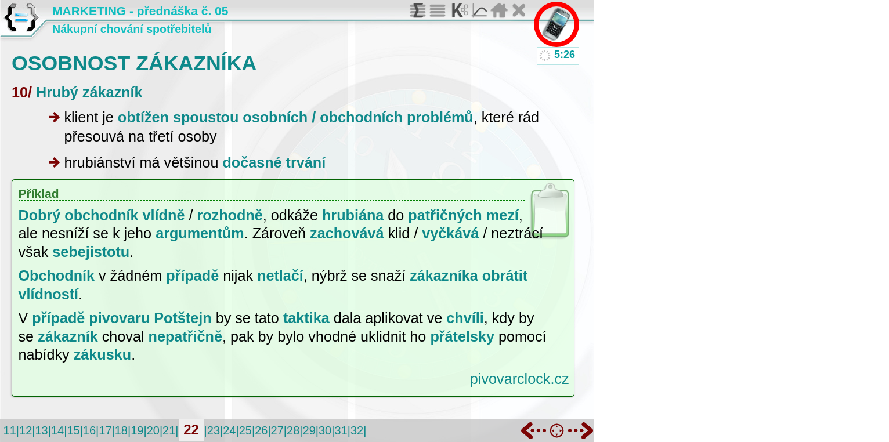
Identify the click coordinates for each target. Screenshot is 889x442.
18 (121, 430)
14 (57, 430)
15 (73, 430)
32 (356, 430)
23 (213, 430)
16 (89, 430)
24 (229, 430)
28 (293, 430)
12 (25, 430)
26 (261, 430)
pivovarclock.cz (519, 379)
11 (9, 430)
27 (277, 430)
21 (168, 430)
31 (340, 430)
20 (153, 430)
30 (325, 430)
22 (191, 429)
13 (41, 430)
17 (105, 430)
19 (137, 430)
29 (309, 430)
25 (245, 430)
